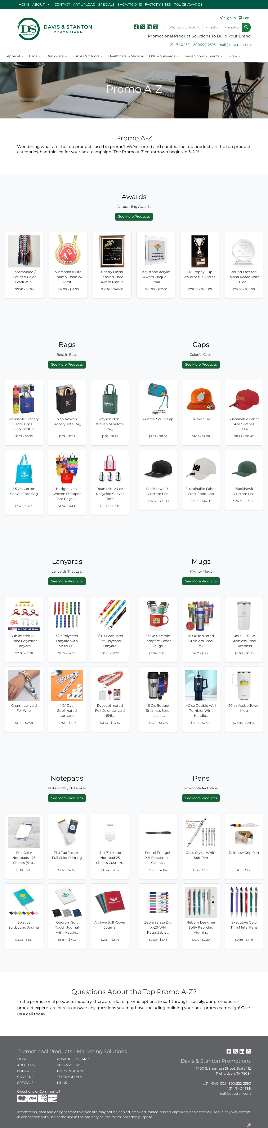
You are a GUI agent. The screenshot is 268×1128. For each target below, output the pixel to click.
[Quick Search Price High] (232, 27)
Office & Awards (164, 56)
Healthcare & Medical (126, 56)
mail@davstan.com (235, 45)
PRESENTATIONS (71, 1071)
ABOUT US (26, 1065)
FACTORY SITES (158, 4)
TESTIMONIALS (69, 1077)
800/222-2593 (204, 45)
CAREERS (25, 1077)
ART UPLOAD (84, 4)
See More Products (134, 216)
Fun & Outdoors (88, 56)
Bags (35, 56)
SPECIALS (106, 4)
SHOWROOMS (129, 4)
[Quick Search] (183, 27)
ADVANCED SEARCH (74, 1059)
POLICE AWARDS (188, 4)
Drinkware (56, 56)
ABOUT (38, 4)
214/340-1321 (180, 45)
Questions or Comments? (38, 1091)
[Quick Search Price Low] (212, 27)
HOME (24, 4)
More (234, 56)
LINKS (62, 1083)
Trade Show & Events (203, 56)
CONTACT (62, 4)
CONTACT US (28, 1071)
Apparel (15, 56)
